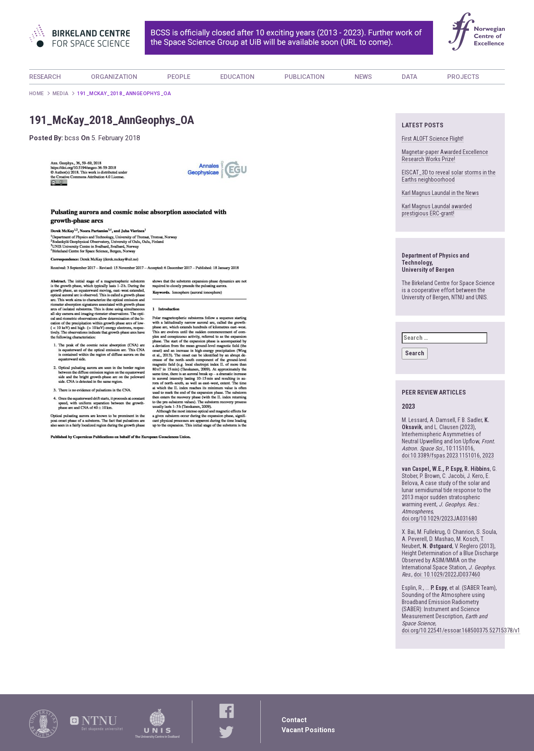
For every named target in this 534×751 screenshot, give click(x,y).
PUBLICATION (305, 77)
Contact (294, 720)
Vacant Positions (308, 730)
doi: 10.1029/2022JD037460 (447, 574)
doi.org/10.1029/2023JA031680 (439, 518)
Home (36, 93)
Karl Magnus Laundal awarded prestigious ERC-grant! (437, 210)
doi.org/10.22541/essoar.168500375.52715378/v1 (461, 630)
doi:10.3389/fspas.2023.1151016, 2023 (448, 455)
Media (61, 93)
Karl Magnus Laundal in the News (440, 193)
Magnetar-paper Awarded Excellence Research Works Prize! (445, 155)
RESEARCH (45, 77)
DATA (409, 77)
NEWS (363, 77)
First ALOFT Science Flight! (432, 138)
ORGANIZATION (114, 77)
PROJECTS (463, 77)
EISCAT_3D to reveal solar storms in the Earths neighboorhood (449, 176)
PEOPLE (178, 77)
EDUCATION (237, 77)
